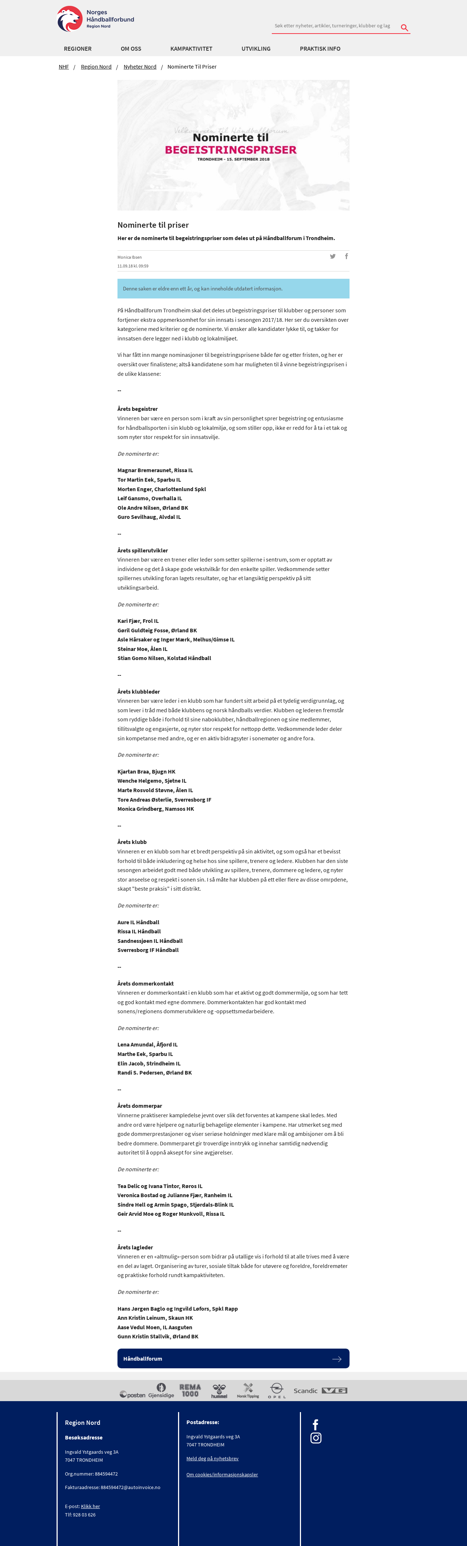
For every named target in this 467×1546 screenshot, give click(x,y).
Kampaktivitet (191, 49)
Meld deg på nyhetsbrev (212, 1458)
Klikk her (90, 1506)
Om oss (131, 49)
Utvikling (256, 49)
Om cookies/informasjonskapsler (222, 1474)
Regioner (78, 49)
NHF (64, 66)
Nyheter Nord (140, 66)
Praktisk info (320, 49)
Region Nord (96, 66)
